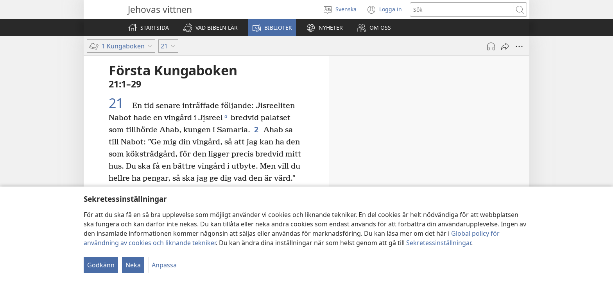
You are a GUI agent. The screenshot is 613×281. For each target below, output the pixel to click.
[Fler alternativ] (519, 46)
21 (119, 103)
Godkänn (101, 265)
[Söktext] (461, 9)
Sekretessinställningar (438, 242)
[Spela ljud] (491, 46)
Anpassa (164, 265)
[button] (210, 27)
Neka (133, 265)
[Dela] (505, 46)
